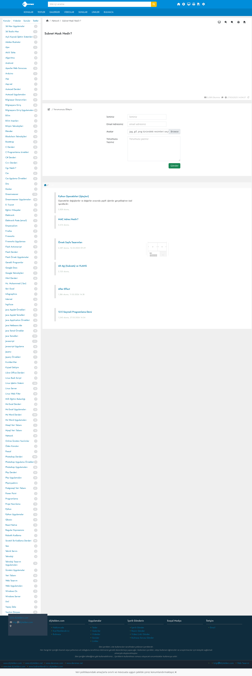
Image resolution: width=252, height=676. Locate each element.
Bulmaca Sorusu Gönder (142, 637)
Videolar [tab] (17, 20)
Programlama (11, 498)
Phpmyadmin (11, 482)
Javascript (9, 341)
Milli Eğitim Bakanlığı (15, 399)
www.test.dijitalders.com (14, 666)
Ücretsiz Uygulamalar (15, 570)
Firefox (8, 231)
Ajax (7, 47)
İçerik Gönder (137, 627)
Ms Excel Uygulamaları (15, 409)
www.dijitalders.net (34, 663)
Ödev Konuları (12, 446)
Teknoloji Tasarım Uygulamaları (13, 563)
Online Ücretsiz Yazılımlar (17, 440)
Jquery (8, 351)
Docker (8, 189)
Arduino (9, 73)
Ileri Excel (9, 288)
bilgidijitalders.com (21, 622)
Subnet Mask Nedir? (71, 20)
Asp (7, 78)
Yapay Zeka (10, 606)
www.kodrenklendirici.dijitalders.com (46, 666)
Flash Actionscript (13, 246)
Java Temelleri (11, 336)
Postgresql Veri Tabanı (15, 488)
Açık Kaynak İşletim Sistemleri (19, 36)
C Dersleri (10, 147)
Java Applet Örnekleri (15, 309)
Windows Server (13, 596)
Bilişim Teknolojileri (14, 126)
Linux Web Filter (13, 393)
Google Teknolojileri (14, 273)
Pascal (8, 451)
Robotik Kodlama (13, 535)
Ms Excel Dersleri (13, 404)
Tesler (94, 627)
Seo (7, 545)
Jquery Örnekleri (13, 357)
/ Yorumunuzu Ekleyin (60, 109)
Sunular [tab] (26, 20)
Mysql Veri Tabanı (13, 430)
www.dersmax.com (54, 663)
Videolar (69, 12)
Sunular (82, 12)
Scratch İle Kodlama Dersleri (18, 540)
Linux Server (11, 388)
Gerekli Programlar (14, 262)
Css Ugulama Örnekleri (16, 178)
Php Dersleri (11, 472)
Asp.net (8, 84)
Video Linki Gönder (140, 634)
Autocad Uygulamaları (15, 94)
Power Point (10, 493)
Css (7, 173)
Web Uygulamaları (14, 585)
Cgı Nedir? (10, 168)
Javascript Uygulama (14, 346)
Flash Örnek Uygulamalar (17, 257)
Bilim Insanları (12, 120)
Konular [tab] (6, 20)
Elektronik (9, 215)
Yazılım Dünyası (12, 612)
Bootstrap (9, 141)
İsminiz (110, 116)
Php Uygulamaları (13, 477)
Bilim (7, 115)
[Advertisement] (146, 356)
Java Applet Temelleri (15, 315)
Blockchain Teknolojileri (16, 136)
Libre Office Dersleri (15, 372)
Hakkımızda (58, 627)
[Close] (175, 672)
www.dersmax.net (75, 663)
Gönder (175, 165)
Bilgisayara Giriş (13, 105)
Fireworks (9, 236)
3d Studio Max (12, 31)
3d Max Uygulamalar (15, 26)
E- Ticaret (9, 204)
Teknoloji (9, 556)
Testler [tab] (36, 20)
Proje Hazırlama (12, 503)
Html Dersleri (11, 278)
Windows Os (11, 591)
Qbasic (8, 519)
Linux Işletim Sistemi (14, 383)
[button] (204, 4)
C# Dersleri (10, 157)
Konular (28, 12)
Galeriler (55, 12)
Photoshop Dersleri (14, 456)
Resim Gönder (138, 630)
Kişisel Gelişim (12, 367)
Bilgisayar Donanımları (16, 99)
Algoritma (10, 57)
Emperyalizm (11, 225)
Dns (7, 183)
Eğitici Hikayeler (13, 210)
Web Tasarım (11, 580)
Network (9, 435)
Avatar (110, 131)
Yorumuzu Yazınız (112, 141)
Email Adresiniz (115, 124)
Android (9, 63)
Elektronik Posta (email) (16, 220)
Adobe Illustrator (13, 42)
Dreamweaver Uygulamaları (18, 199)
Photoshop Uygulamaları (16, 467)
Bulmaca (108, 12)
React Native (11, 524)
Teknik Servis (11, 551)
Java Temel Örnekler (14, 330)
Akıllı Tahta (10, 52)
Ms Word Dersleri (13, 414)
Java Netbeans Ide (13, 325)
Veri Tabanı (10, 575)
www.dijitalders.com (12, 663)
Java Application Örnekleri (17, 320)
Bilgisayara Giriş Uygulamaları (19, 110)
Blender (9, 131)
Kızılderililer (11, 362)
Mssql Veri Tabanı (13, 425)
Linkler (95, 12)
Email (212, 627)
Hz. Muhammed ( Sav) (15, 283)
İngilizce (9, 304)
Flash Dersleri (11, 252)
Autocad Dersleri (13, 89)
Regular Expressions (14, 530)
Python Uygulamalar (14, 514)
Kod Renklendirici (61, 630)
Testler (41, 12)
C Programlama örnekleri (17, 152)
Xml (7, 601)
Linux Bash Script (13, 378)
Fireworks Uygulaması (15, 241)
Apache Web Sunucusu (16, 68)
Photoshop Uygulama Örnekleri (19, 461)
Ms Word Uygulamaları (16, 419)
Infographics (11, 294)
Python (8, 509)
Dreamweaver (11, 194)
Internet (8, 299)
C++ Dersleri (11, 162)
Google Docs (11, 267)
